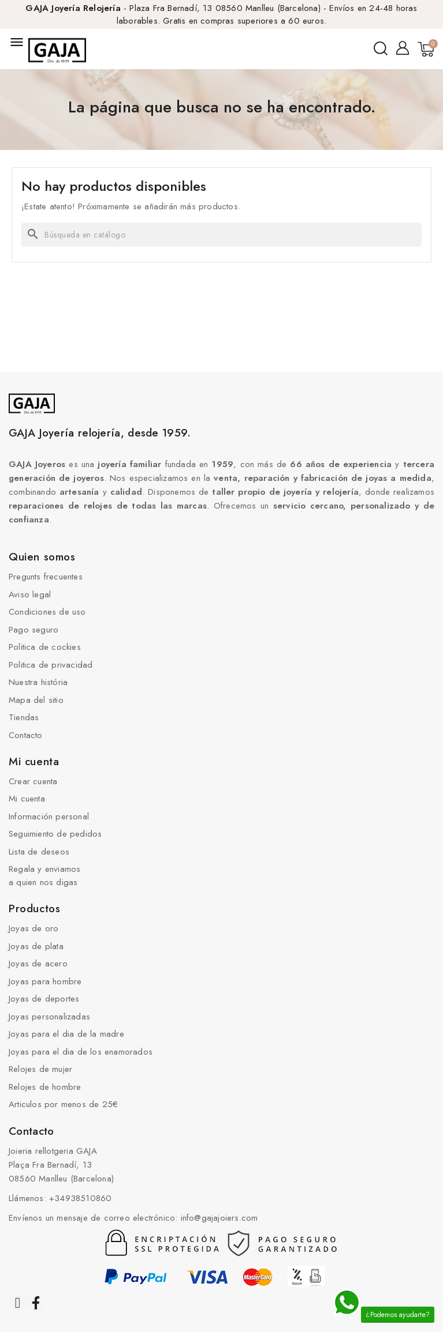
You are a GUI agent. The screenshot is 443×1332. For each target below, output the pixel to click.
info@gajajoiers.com (219, 1217)
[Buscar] (221, 235)
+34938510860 (80, 1198)
